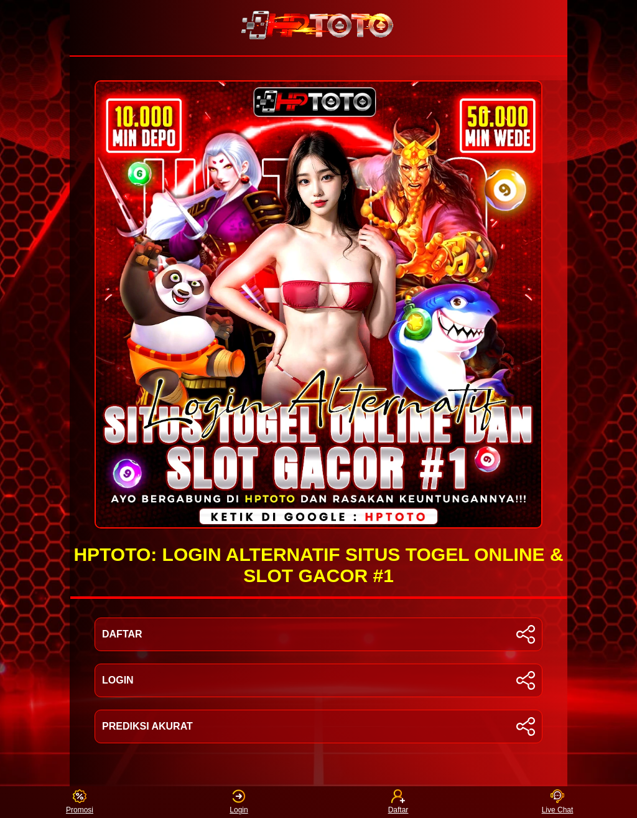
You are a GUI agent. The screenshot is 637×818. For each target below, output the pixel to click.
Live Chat (558, 802)
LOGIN (318, 680)
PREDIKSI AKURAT (318, 726)
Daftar (398, 802)
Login (239, 802)
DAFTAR (318, 634)
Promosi (79, 802)
